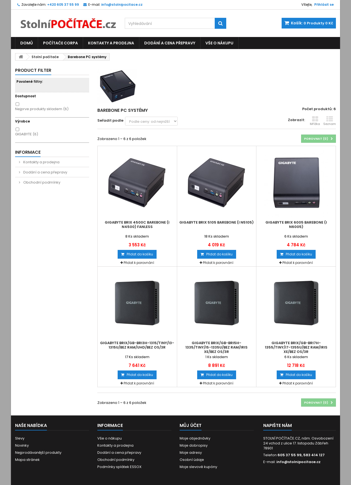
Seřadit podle (110, 120)
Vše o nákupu (219, 43)
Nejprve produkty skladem (42, 109)
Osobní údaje (192, 459)
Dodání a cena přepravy (169, 43)
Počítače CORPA (60, 43)
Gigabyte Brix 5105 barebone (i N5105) (216, 222)
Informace (28, 152)
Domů (26, 43)
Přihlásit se (324, 4)
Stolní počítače (45, 57)
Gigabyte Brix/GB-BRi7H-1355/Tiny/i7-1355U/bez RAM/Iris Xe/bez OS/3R (296, 347)
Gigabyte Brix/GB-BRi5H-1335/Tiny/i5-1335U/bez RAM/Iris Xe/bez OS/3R (216, 347)
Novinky (22, 445)
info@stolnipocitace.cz (298, 461)
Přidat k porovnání (139, 262)
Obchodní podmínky (41, 182)
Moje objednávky (195, 438)
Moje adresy (191, 452)
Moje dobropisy (194, 445)
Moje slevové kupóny (198, 466)
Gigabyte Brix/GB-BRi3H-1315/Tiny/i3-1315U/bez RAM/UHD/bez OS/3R (137, 345)
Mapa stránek (27, 459)
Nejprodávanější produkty (38, 452)
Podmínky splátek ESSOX (119, 466)
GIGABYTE (26, 134)
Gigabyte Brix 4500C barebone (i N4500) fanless (137, 224)
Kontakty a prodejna (111, 43)
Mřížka (315, 121)
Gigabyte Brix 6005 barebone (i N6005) (296, 224)
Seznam (329, 121)
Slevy (19, 438)
